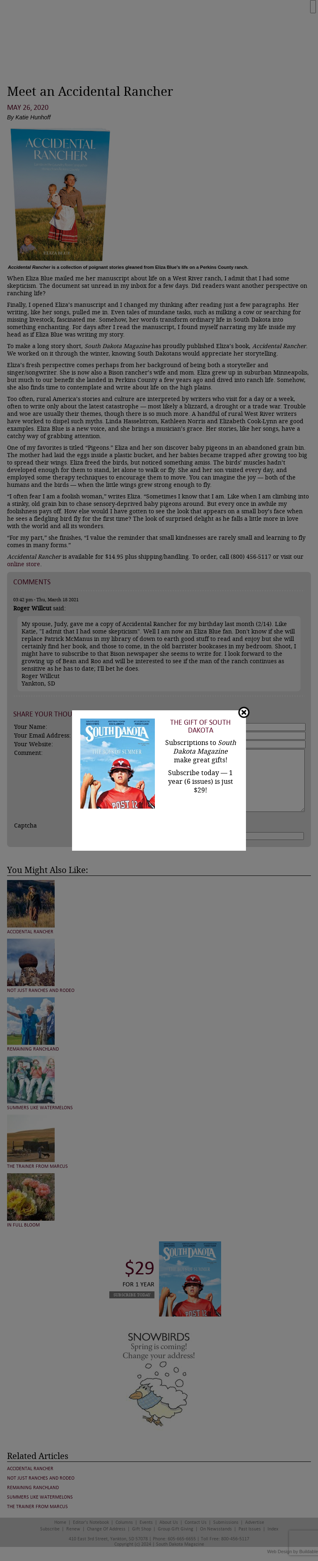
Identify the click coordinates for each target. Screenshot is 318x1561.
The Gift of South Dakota (200, 726)
